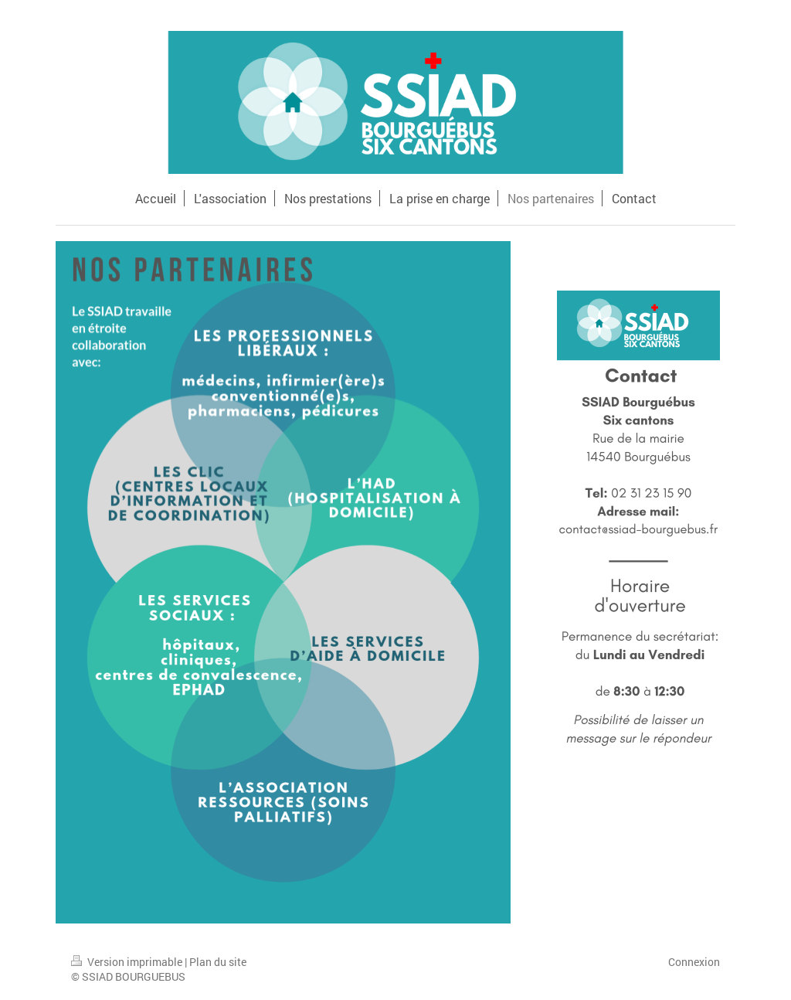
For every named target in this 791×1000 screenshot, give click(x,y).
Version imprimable (128, 961)
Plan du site (217, 961)
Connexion (694, 961)
